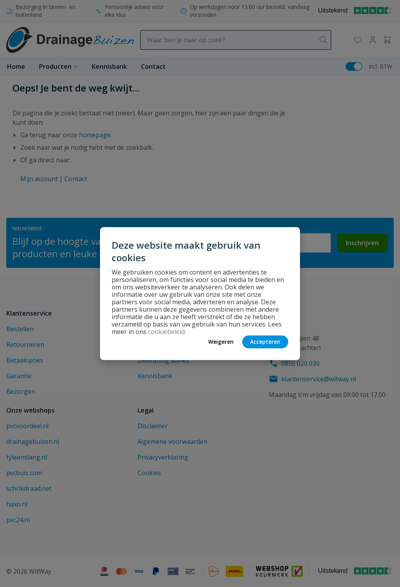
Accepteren (265, 341)
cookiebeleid (166, 331)
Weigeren (221, 341)
